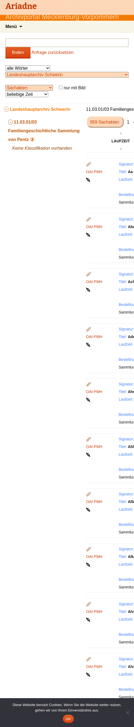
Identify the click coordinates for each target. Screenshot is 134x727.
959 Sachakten (105, 122)
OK (68, 719)
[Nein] (127, 712)
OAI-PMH (94, 172)
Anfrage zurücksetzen (52, 52)
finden (18, 52)
